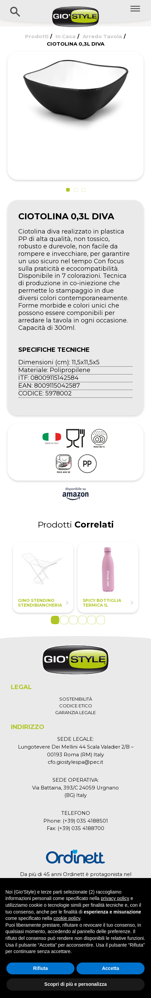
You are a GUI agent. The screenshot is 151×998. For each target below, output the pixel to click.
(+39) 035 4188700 (81, 828)
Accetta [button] (110, 968)
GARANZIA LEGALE (75, 712)
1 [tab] (55, 620)
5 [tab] (91, 620)
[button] (68, 190)
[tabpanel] (43, 577)
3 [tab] (73, 620)
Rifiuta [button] (40, 968)
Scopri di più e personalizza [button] (75, 984)
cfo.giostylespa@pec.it (75, 762)
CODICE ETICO (75, 705)
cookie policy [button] (66, 918)
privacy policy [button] (115, 898)
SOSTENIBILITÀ (75, 699)
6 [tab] (100, 620)
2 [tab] (64, 620)
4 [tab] (82, 620)
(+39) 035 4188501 (85, 821)
